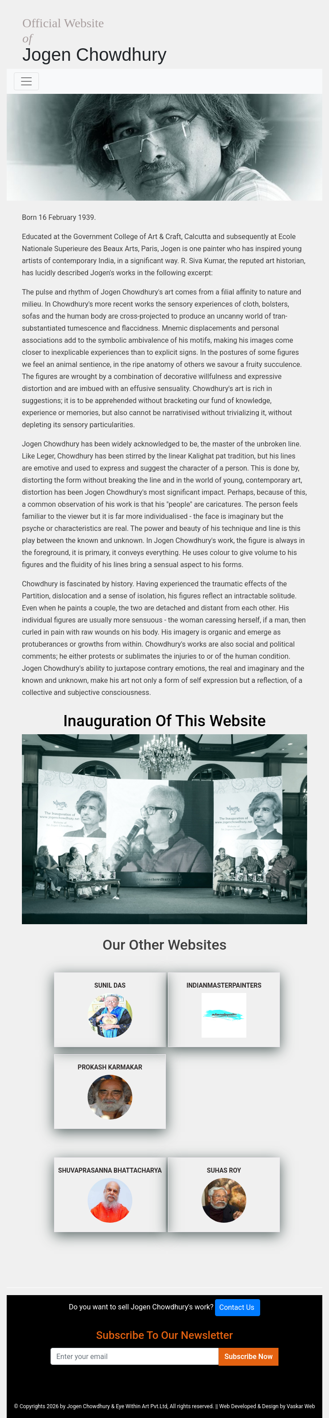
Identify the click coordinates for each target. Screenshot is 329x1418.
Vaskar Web (301, 1406)
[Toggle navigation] (26, 81)
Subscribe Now (248, 1356)
